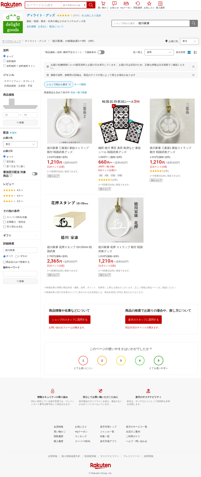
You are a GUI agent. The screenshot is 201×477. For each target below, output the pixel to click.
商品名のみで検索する (16, 262)
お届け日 (8, 151)
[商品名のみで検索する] (4, 262)
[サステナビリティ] (109, 456)
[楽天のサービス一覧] (136, 426)
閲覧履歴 (137, 5)
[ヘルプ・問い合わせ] (136, 441)
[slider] (3, 108)
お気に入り (149, 5)
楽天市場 (11, 4)
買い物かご (103, 5)
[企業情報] (52, 456)
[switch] (34, 173)
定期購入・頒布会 (14, 222)
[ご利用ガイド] (133, 436)
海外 (13, 132)
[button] (91, 4)
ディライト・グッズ (41, 15)
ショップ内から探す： (125, 23)
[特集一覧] (105, 436)
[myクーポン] (81, 431)
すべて (8, 256)
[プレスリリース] (131, 456)
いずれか (21, 256)
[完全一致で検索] (78, 92)
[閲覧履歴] (58, 436)
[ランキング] (81, 436)
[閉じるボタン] (194, 66)
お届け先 (8, 138)
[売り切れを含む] (4, 226)
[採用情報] (148, 456)
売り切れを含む (13, 226)
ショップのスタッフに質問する (70, 319)
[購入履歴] (58, 441)
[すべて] (4, 256)
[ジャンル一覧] (107, 431)
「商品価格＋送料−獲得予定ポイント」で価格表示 (69, 52)
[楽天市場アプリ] (108, 441)
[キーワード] (20, 250)
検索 (20, 122)
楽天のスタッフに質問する (143, 319)
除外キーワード (11, 267)
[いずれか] (16, 256)
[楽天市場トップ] (108, 426)
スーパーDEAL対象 (15, 217)
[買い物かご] (60, 431)
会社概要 (31, 26)
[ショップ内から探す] (58, 84)
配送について (56, 26)
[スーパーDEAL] (82, 441)
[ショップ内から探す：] (163, 23)
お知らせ (114, 5)
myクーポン (126, 5)
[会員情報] (58, 426)
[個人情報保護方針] (70, 456)
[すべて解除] (80, 84)
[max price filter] (30, 115)
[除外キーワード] (20, 273)
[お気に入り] (81, 426)
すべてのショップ (11, 41)
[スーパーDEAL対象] (4, 217)
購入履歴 (160, 5)
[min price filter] (11, 115)
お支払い (43, 26)
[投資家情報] (90, 456)
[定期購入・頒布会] (4, 222)
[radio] (4, 56)
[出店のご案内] (133, 431)
